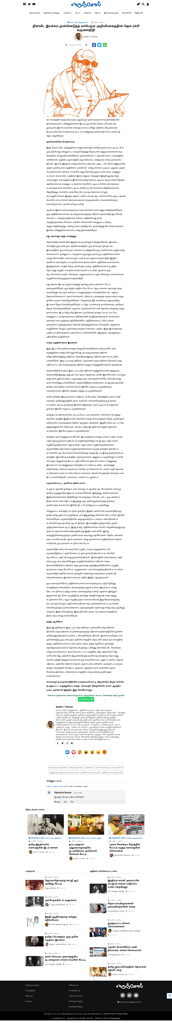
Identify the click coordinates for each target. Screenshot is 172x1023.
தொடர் (97, 14)
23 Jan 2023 (61, 890)
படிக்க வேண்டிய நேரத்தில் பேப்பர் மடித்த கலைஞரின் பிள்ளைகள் (124, 850)
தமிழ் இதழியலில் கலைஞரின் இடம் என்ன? (43, 848)
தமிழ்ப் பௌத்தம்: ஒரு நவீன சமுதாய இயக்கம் (61, 941)
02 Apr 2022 (67, 967)
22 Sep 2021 (91, 861)
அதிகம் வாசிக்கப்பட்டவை (103, 874)
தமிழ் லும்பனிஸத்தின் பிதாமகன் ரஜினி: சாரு (127, 971)
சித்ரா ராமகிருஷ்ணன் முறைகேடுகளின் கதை (121, 907)
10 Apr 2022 (73, 947)
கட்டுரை (67, 14)
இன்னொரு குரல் (111, 14)
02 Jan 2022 (130, 894)
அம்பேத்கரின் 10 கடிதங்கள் (60, 903)
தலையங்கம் (34, 14)
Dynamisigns (115, 1020)
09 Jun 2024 (126, 957)
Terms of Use (75, 998)
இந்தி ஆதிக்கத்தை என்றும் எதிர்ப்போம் (61, 921)
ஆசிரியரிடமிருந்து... (51, 14)
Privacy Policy (75, 1004)
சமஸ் (29, 1004)
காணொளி (126, 14)
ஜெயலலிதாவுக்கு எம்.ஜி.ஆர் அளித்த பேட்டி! (61, 884)
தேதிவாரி (139, 14)
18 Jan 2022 (112, 937)
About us (73, 988)
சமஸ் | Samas (64, 709)
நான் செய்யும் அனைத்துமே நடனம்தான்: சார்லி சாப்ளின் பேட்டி (65, 960)
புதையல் (87, 14)
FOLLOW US (86, 702)
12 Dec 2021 (136, 858)
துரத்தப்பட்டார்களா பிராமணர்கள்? (119, 927)
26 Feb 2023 (129, 977)
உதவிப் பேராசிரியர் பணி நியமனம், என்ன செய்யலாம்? (124, 951)
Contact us (74, 993)
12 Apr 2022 (74, 927)
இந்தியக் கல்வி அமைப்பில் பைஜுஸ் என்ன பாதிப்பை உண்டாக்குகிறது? (123, 886)
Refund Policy (75, 1009)
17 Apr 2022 (71, 907)
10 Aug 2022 (50, 855)
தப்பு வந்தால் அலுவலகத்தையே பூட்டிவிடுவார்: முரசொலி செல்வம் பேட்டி (83, 852)
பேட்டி (77, 14)
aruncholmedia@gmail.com (129, 1004)
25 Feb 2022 (130, 913)
